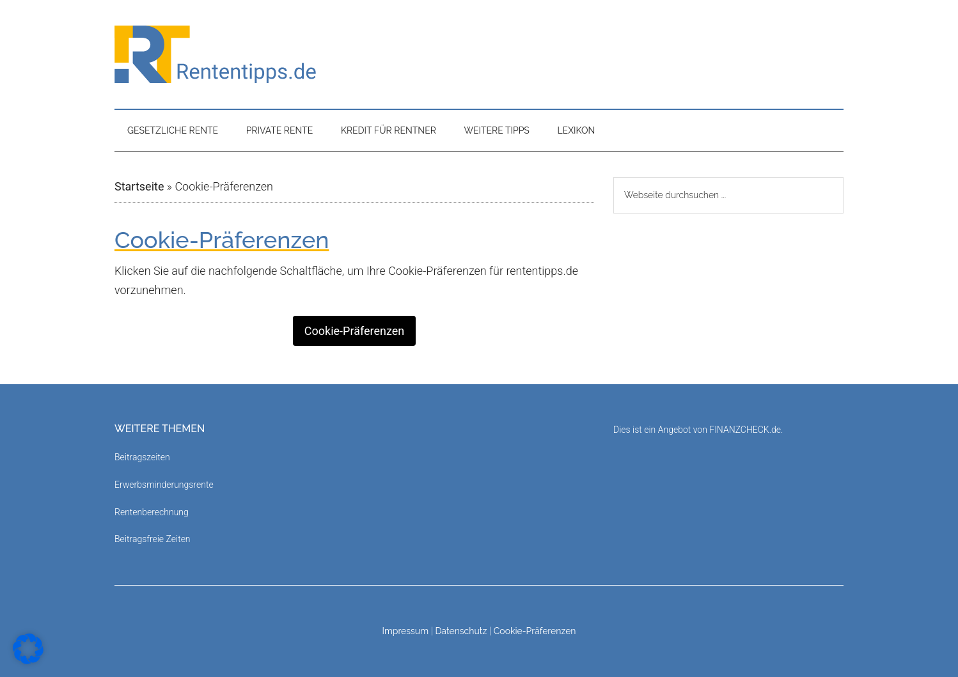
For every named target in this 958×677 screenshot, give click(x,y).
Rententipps (479, 54)
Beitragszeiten (142, 457)
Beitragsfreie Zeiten (152, 539)
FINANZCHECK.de (745, 429)
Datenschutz (461, 631)
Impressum (405, 631)
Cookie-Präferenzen (354, 331)
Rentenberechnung (151, 512)
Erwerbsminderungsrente (164, 484)
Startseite (139, 186)
